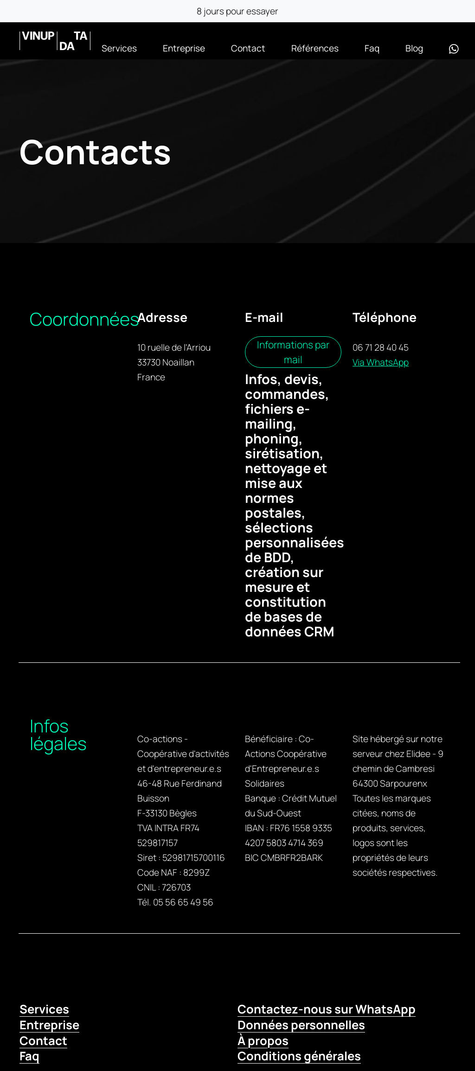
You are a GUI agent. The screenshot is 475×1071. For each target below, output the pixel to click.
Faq (372, 48)
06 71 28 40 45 (381, 347)
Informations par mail (293, 352)
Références (315, 48)
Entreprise (184, 48)
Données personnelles (301, 1025)
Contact (248, 48)
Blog (414, 48)
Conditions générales (299, 1056)
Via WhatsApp (381, 362)
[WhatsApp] (453, 48)
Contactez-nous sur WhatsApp (327, 1009)
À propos (263, 1041)
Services (119, 48)
